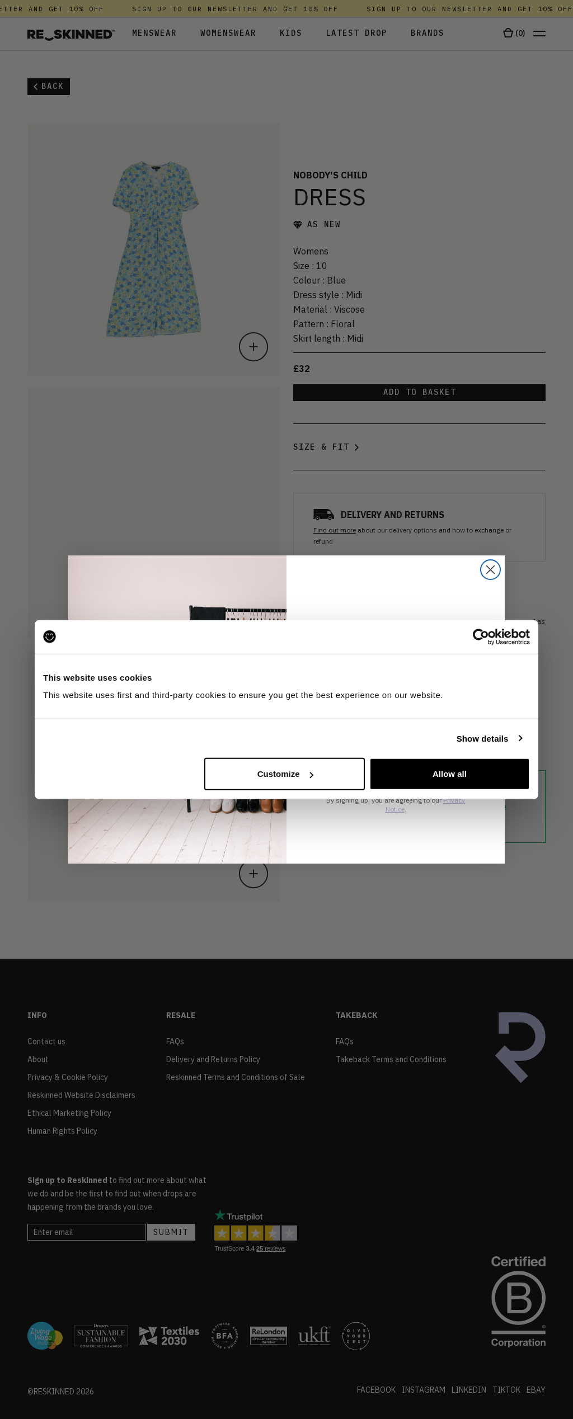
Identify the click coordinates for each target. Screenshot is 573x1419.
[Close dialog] (490, 569)
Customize (285, 774)
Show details (483, 738)
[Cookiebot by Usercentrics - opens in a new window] (481, 636)
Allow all (450, 774)
